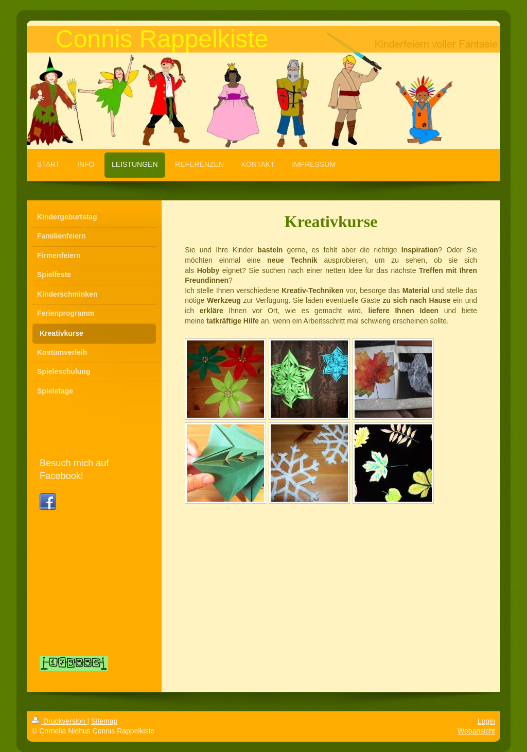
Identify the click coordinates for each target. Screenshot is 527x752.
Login (486, 721)
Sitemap (104, 721)
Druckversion (59, 721)
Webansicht (476, 731)
